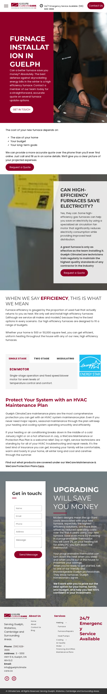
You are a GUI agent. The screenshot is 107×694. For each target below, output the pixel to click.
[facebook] (7, 678)
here (41, 466)
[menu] (6, 6)
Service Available (90, 636)
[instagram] (14, 678)
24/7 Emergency (91, 623)
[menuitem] (41, 621)
